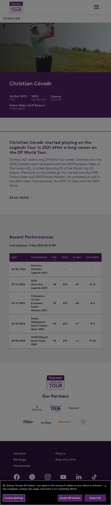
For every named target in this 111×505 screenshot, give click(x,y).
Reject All (95, 497)
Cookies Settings (14, 497)
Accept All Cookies (70, 497)
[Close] (105, 486)
